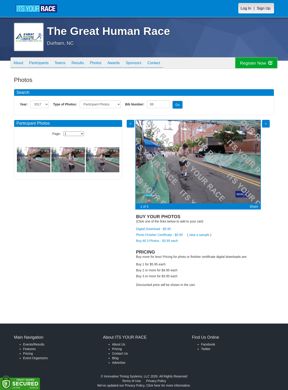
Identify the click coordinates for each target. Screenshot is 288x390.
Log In (246, 8)
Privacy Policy (156, 381)
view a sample (199, 235)
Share (254, 206)
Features (29, 349)
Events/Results (33, 344)
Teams (64, 63)
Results (83, 63)
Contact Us (120, 353)
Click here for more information (168, 385)
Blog (115, 358)
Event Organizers (35, 358)
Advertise (118, 362)
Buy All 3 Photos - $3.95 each (157, 241)
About (19, 63)
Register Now (255, 63)
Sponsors (145, 63)
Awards (123, 63)
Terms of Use (131, 381)
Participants (41, 63)
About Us (118, 344)
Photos (103, 63)
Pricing (28, 353)
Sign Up (263, 8)
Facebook (208, 344)
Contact (166, 63)
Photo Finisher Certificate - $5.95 (159, 235)
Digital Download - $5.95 (153, 229)
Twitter (205, 349)
